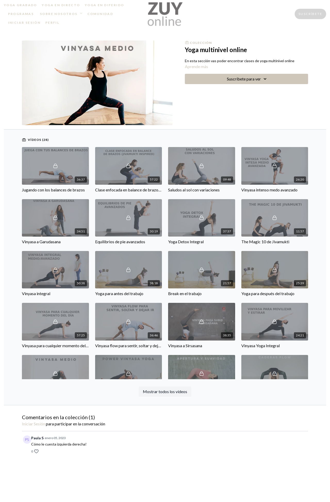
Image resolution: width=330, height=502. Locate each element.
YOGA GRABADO (20, 5)
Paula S (37, 438)
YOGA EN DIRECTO (61, 5)
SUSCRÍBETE (310, 14)
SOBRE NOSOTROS (61, 14)
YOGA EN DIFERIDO (104, 5)
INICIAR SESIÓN (24, 23)
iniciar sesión (33, 423)
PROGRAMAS (21, 14)
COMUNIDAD (100, 14)
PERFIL (52, 23)
